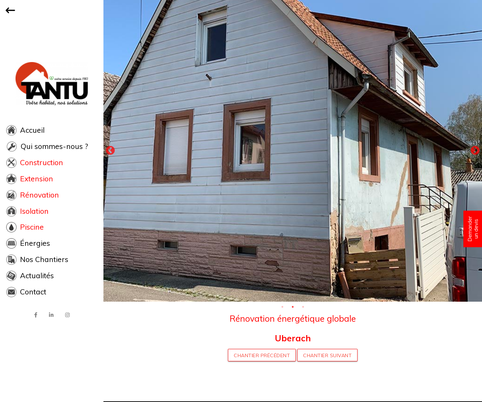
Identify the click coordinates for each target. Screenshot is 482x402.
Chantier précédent (262, 355)
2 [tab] (292, 306)
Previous (110, 150)
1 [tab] (282, 306)
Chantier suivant (327, 355)
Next (475, 150)
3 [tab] (303, 306)
